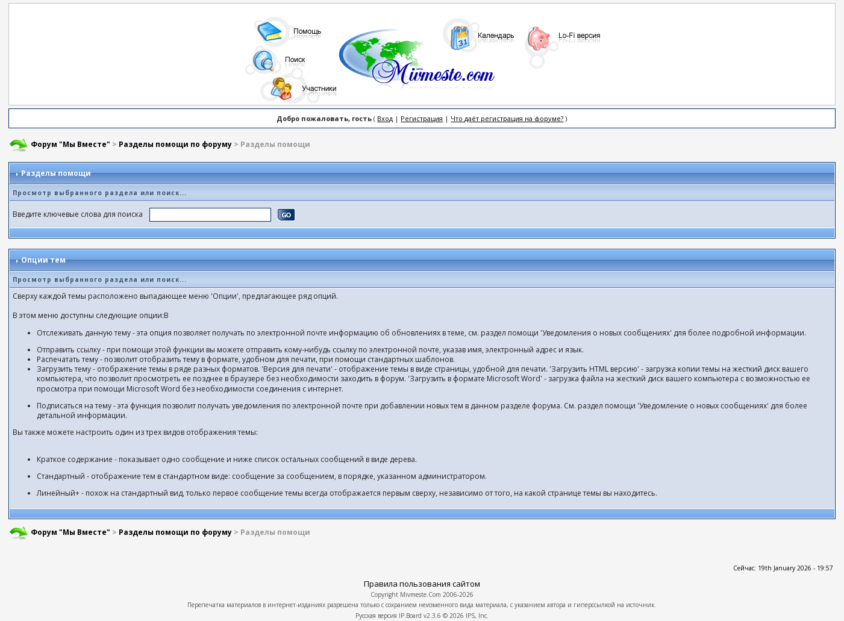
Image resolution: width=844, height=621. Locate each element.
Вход (385, 118)
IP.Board (410, 615)
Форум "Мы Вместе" (70, 144)
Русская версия (376, 615)
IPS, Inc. (477, 615)
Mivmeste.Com (420, 594)
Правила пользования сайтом (422, 583)
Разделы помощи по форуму (175, 144)
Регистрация (422, 118)
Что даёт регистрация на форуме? (507, 118)
